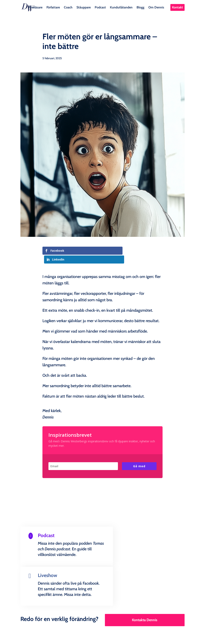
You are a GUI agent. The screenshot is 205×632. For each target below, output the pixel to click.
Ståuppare (83, 7)
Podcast (100, 7)
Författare (53, 7)
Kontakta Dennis (144, 576)
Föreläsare (35, 7)
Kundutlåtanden (121, 7)
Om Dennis (156, 7)
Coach (68, 7)
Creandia (112, 625)
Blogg (140, 7)
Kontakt (177, 7)
